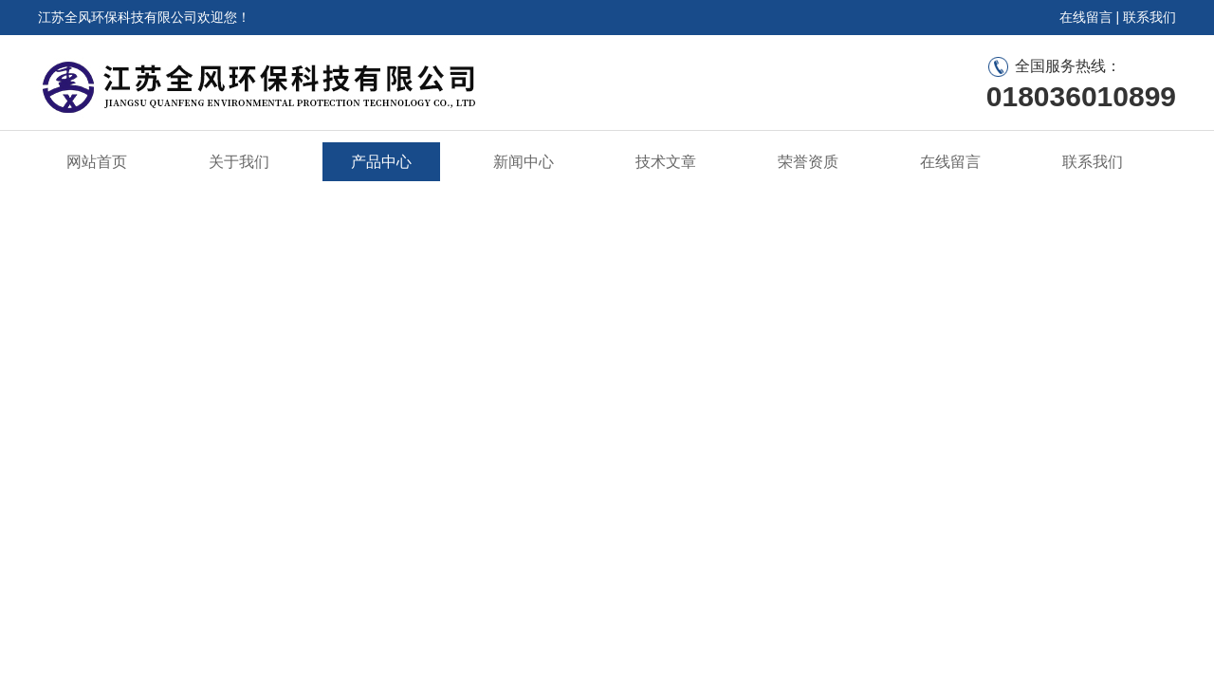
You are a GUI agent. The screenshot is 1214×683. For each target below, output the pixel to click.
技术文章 (665, 162)
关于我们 (239, 162)
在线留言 (1086, 17)
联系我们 (1149, 17)
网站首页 (96, 162)
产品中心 (381, 162)
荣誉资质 (808, 162)
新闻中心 (523, 162)
